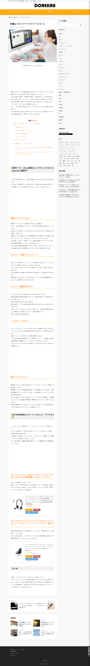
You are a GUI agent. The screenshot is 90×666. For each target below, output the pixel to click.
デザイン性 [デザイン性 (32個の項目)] (71, 151)
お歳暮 (61, 52)
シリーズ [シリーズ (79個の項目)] (61, 147)
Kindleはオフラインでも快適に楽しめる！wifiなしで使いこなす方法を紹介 (69, 185)
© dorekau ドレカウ (45, 663)
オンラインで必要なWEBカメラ (21, 133)
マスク (61, 86)
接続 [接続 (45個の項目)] (77, 158)
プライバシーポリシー (14, 653)
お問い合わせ (13, 655)
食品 (60, 123)
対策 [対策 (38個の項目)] (68, 158)
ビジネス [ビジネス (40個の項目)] (69, 154)
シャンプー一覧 (31, 11)
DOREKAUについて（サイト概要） (17, 649)
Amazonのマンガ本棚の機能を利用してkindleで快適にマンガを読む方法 (70, 190)
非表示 (34, 120)
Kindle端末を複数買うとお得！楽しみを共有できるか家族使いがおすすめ (69, 195)
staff (23, 27)
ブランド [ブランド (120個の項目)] (75, 154)
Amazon (29, 510)
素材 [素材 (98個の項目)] (64, 163)
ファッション (62, 77)
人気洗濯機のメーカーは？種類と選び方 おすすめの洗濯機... (25, 624)
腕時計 (49, 11)
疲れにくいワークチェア (20, 139)
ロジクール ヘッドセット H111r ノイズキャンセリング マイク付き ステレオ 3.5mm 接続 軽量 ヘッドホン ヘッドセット (33, 148)
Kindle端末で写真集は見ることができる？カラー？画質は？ (69, 176)
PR (60, 40)
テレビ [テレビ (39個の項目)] (60, 151)
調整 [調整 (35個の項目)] (76, 163)
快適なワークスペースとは (20, 127)
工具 (60, 101)
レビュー (61, 89)
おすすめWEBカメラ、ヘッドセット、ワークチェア (23, 143)
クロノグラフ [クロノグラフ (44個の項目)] (68, 144)
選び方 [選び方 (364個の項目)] (60, 165)
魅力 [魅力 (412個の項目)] (73, 165)
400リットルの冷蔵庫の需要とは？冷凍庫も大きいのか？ (25, 633)
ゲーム (61, 58)
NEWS (61, 33)
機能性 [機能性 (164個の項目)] (64, 160)
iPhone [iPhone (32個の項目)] (66, 142)
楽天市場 (37, 510)
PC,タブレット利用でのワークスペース (23, 130)
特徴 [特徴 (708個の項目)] (79, 160)
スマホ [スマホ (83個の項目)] (69, 149)
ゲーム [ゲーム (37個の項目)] (74, 144)
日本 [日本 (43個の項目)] (60, 160)
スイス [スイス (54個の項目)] (71, 147)
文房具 (61, 104)
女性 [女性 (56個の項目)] (65, 158)
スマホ (40, 11)
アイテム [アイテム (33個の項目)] (71, 142)
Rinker (31, 505)
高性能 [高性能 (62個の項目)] (68, 165)
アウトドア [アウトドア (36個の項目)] (77, 142)
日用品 (61, 107)
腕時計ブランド (13, 11)
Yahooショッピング (32, 512)
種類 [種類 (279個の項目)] (60, 163)
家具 (60, 98)
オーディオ (62, 49)
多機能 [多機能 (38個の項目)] (77, 156)
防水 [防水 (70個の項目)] (65, 165)
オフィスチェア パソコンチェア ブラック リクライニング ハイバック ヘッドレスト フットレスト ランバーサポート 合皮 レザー (33, 153)
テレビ (61, 70)
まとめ (14, 158)
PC (68, 11)
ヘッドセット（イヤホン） (20, 136)
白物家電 (19, 27)
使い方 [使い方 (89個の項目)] (65, 156)
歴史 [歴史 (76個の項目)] (68, 160)
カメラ (58, 11)
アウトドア (62, 43)
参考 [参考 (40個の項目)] (74, 156)
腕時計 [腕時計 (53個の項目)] (72, 163)
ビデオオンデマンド (64, 73)
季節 (60, 95)
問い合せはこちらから (77, 12)
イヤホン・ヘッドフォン (65, 46)
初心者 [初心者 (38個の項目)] (69, 156)
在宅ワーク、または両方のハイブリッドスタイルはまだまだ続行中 (26, 123)
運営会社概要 (13, 651)
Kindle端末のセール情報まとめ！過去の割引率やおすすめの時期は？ (69, 181)
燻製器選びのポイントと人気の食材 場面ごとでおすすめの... (47, 624)
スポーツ (61, 61)
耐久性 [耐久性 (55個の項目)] (67, 163)
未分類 (61, 110)
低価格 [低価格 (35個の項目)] (60, 156)
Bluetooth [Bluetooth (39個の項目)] (61, 142)
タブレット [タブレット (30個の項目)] (74, 149)
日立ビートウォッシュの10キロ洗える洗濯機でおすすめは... (47, 633)
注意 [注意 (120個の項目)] (72, 160)
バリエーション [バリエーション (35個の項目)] (62, 154)
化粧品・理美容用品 (64, 92)
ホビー (61, 83)
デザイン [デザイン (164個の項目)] (66, 151)
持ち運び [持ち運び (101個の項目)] (73, 158)
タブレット (62, 67)
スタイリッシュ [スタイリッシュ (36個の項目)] (62, 149)
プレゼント (62, 80)
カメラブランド (22, 11)
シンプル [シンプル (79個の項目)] (66, 147)
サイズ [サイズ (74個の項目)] (78, 144)
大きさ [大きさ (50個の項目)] (60, 158)
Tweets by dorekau (64, 132)
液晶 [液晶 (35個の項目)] (75, 160)
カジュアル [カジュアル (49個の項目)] (61, 144)
